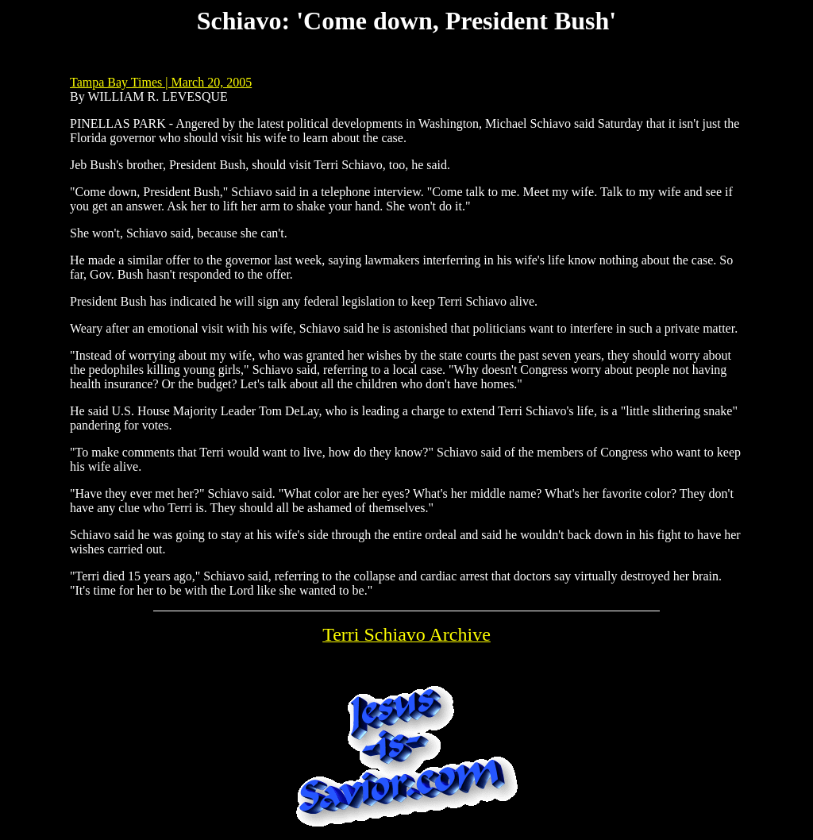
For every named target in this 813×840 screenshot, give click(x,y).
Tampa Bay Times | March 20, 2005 (161, 82)
